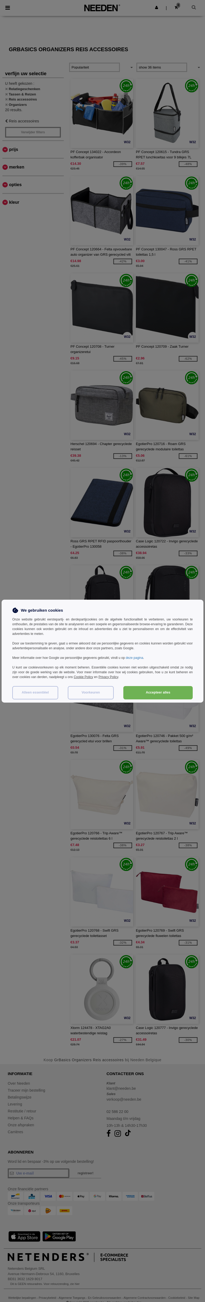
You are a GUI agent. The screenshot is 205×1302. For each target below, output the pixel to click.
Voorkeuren (91, 692)
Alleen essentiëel (35, 692)
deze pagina (134, 658)
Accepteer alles (158, 692)
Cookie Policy (83, 677)
